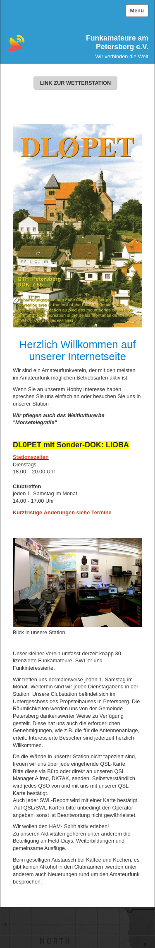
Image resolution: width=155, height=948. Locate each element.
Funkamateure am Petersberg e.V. (117, 42)
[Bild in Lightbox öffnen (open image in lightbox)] (77, 582)
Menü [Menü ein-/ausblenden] (137, 10)
